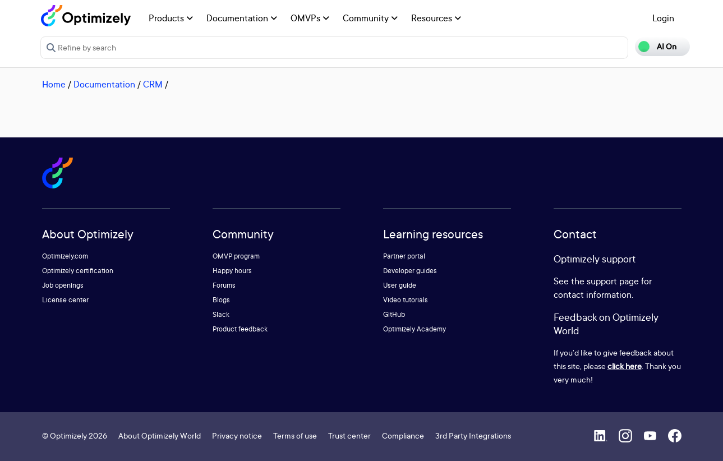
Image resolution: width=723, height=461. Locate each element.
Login (663, 18)
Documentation (241, 18)
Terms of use (295, 435)
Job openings (63, 285)
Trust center (349, 435)
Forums (224, 285)
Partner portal (404, 256)
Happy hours (232, 270)
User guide (399, 285)
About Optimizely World (159, 435)
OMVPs (310, 18)
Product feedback (240, 329)
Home (54, 84)
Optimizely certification (77, 270)
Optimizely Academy (414, 329)
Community (370, 18)
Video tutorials (405, 300)
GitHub (394, 314)
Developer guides (410, 270)
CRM (153, 84)
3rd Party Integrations (473, 435)
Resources (436, 18)
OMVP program (236, 256)
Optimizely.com (65, 256)
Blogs (221, 300)
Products (171, 18)
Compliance (403, 435)
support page (613, 281)
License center (65, 300)
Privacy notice (237, 435)
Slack (221, 314)
